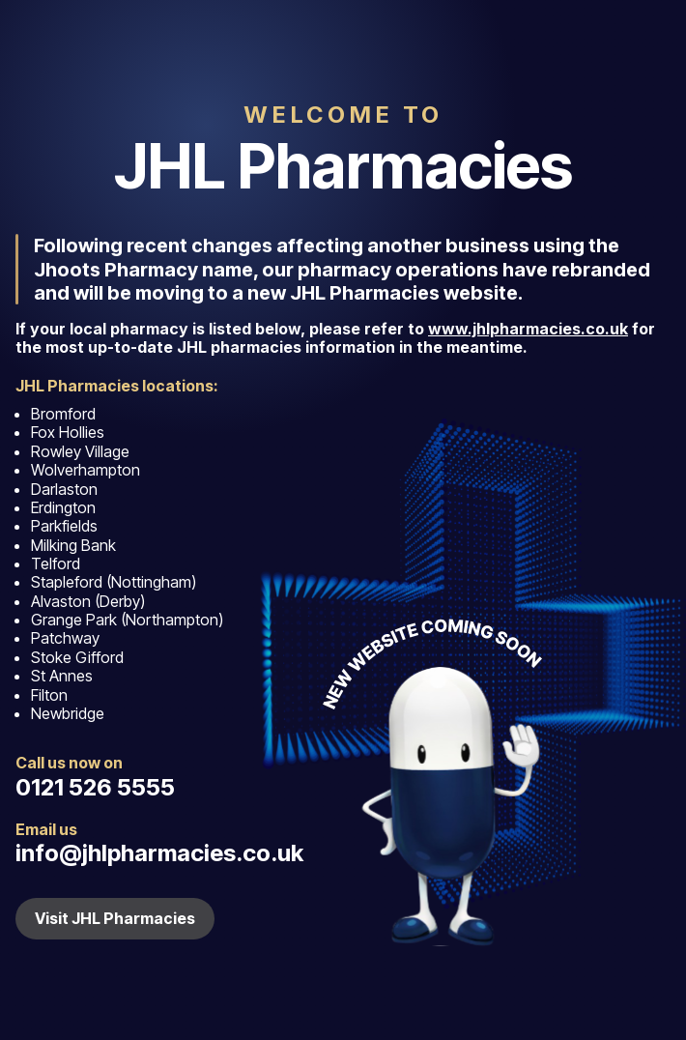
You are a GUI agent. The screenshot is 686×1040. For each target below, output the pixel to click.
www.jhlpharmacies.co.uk (528, 328)
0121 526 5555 (95, 787)
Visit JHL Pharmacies (115, 918)
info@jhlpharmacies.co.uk (159, 853)
